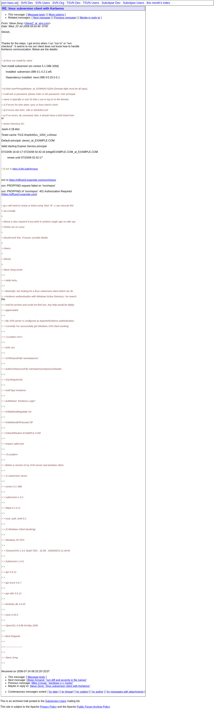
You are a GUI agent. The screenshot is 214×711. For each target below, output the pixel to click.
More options (56, 14)
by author (97, 691)
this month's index (158, 3)
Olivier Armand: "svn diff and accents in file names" (57, 680)
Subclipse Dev (111, 3)
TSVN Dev (73, 3)
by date (53, 691)
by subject (82, 691)
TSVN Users (91, 3)
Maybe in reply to (90, 17)
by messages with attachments (125, 691)
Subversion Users (55, 701)
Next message (41, 17)
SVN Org (58, 3)
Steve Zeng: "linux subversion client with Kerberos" (60, 686)
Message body (36, 14)
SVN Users (42, 3)
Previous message (65, 17)
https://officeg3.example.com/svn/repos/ (32, 180)
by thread (67, 691)
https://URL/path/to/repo (25, 169)
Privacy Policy (48, 706)
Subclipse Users (133, 3)
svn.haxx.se (10, 3)
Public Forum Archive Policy (93, 706)
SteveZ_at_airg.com (37, 23)
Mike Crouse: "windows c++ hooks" (52, 683)
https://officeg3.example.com (19, 194)
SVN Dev (27, 3)
